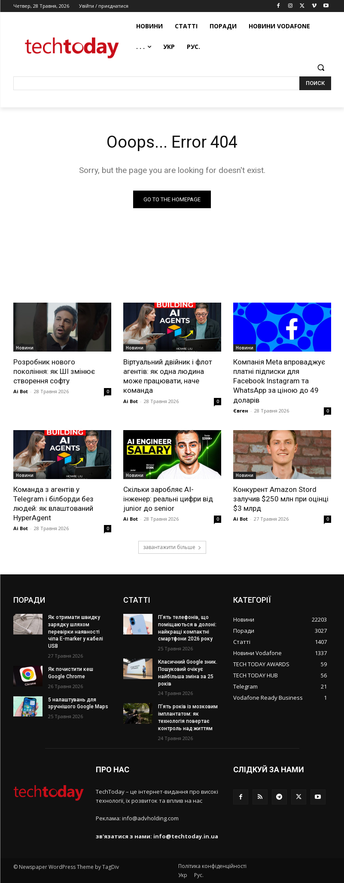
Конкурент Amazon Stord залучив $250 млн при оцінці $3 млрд (281, 499)
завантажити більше (172, 547)
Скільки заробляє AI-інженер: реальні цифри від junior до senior (168, 499)
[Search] (315, 83)
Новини (24, 348)
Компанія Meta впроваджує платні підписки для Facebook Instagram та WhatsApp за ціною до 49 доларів (279, 381)
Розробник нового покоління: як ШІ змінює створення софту (54, 371)
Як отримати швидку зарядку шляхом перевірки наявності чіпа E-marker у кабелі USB (75, 631)
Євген (240, 410)
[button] (321, 68)
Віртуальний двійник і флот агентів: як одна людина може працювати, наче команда (167, 376)
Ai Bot (20, 391)
